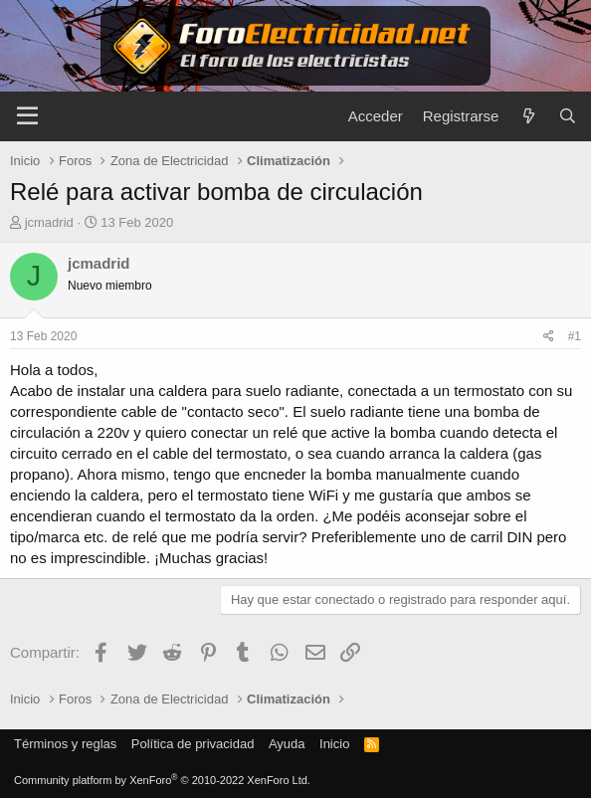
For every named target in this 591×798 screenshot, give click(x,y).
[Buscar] (567, 116)
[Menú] (27, 116)
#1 (574, 336)
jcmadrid (49, 222)
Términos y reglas (65, 743)
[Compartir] (548, 336)
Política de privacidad (193, 743)
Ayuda (287, 743)
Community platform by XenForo (162, 780)
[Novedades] (527, 116)
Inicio (334, 743)
